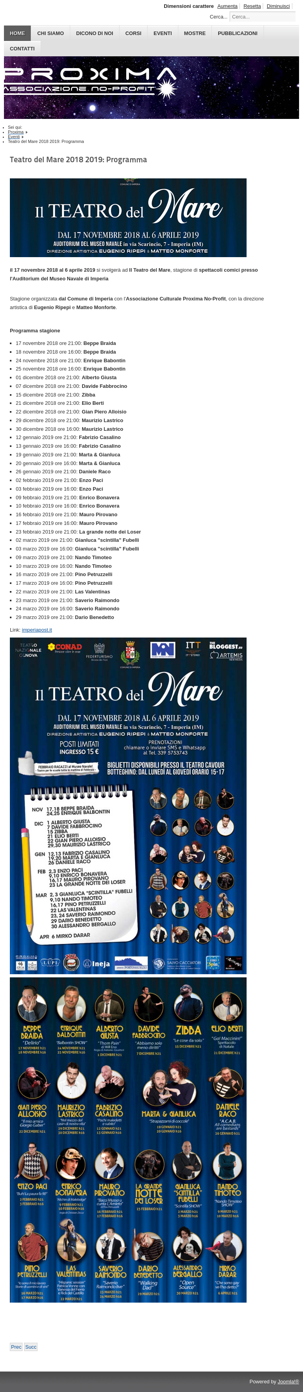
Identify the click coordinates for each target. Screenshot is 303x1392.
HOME (17, 33)
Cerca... (219, 17)
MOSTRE (195, 33)
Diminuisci (278, 6)
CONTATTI (22, 49)
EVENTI (162, 33)
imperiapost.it (37, 630)
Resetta (252, 6)
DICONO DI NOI (94, 33)
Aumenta (227, 6)
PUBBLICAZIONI (237, 33)
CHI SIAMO (50, 33)
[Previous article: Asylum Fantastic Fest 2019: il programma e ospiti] (16, 1347)
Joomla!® (288, 1382)
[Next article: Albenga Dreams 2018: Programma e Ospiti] (30, 1347)
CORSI (133, 33)
